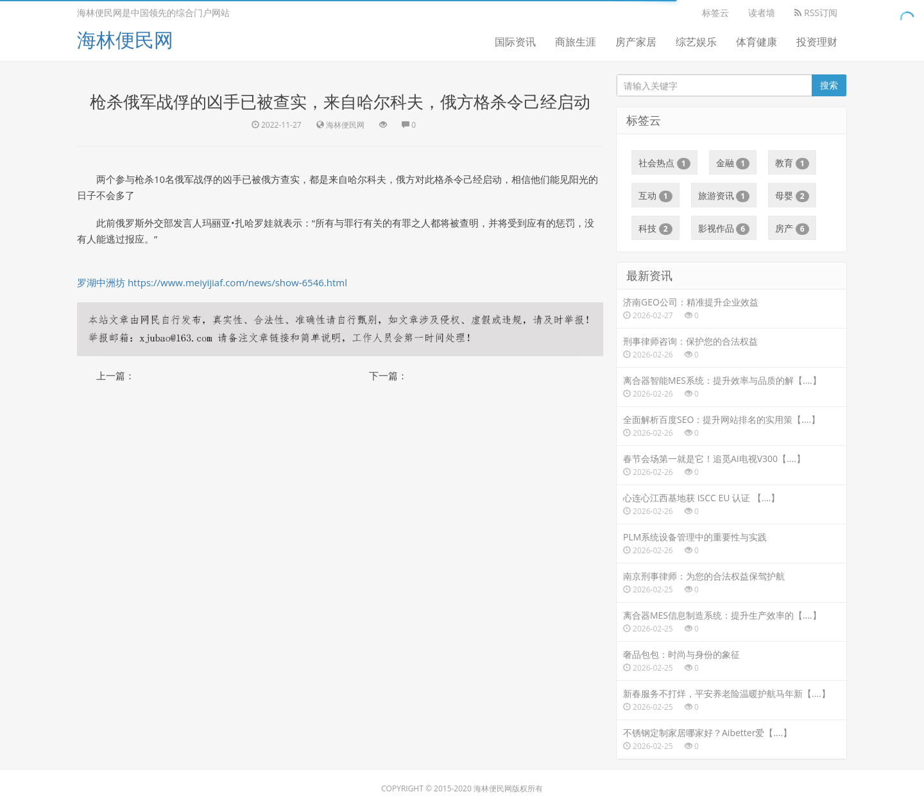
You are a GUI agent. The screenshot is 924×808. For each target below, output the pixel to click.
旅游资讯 (724, 195)
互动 (655, 195)
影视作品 (724, 228)
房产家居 (635, 42)
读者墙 (761, 12)
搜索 (829, 85)
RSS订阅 (815, 12)
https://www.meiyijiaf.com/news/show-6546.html (237, 282)
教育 (792, 163)
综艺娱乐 (696, 42)
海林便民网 (125, 39)
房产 (792, 228)
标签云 (715, 12)
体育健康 (756, 42)
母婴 (792, 195)
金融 (733, 163)
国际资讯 (515, 42)
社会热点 (664, 163)
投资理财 (816, 42)
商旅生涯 (575, 42)
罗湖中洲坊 (101, 282)
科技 (655, 228)
